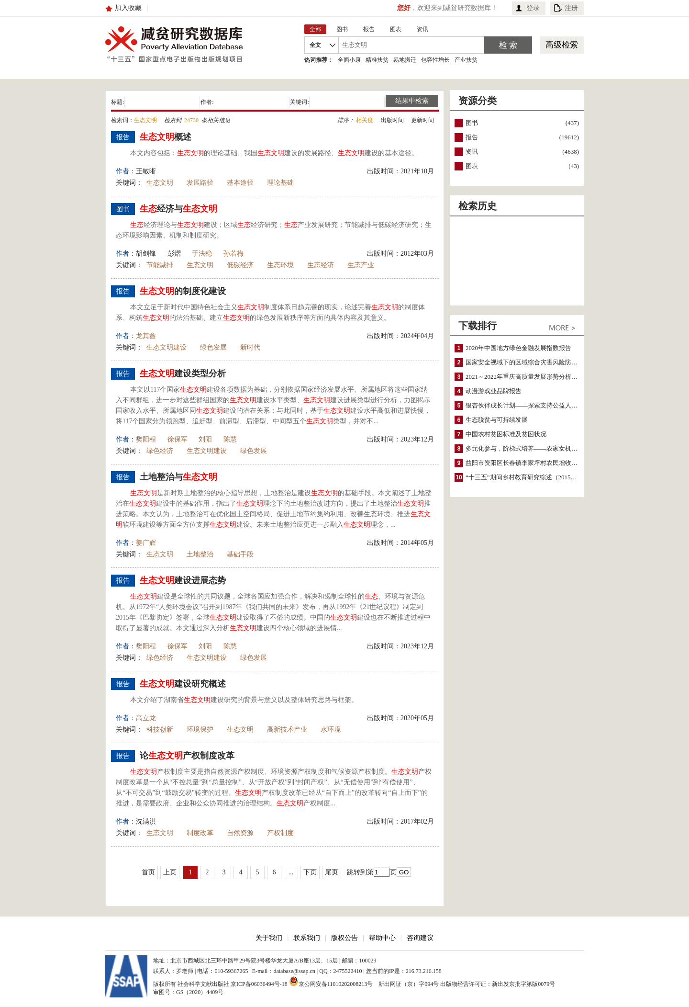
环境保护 (200, 729)
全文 (315, 45)
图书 (472, 122)
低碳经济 (240, 265)
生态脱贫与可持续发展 (497, 419)
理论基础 (280, 182)
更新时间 (422, 120)
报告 (472, 137)
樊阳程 (146, 439)
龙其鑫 (146, 335)
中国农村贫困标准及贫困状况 (506, 434)
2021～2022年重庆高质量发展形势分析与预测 (528, 376)
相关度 (364, 120)
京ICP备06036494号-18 (259, 984)
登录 (533, 7)
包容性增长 (435, 60)
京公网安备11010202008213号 (331, 981)
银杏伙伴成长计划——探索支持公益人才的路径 (531, 405)
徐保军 (177, 439)
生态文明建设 (166, 347)
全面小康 (349, 60)
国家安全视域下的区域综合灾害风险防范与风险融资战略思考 (549, 362)
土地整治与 (178, 477)
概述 (165, 137)
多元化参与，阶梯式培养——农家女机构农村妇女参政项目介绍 (553, 448)
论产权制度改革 (187, 755)
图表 (472, 166)
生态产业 (360, 265)
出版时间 (392, 120)
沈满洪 (146, 821)
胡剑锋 (146, 253)
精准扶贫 (377, 60)
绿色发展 (213, 347)
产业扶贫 (466, 60)
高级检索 (561, 44)
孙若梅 (233, 253)
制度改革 (200, 833)
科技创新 (159, 729)
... (291, 872)
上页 (170, 872)
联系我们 (306, 937)
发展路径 (200, 182)
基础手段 (240, 554)
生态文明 (159, 182)
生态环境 (280, 265)
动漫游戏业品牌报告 (494, 391)
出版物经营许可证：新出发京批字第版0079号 (497, 984)
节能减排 (159, 265)
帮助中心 (382, 937)
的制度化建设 (183, 291)
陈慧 (230, 439)
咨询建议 (420, 937)
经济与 (178, 209)
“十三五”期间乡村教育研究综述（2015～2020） (531, 477)
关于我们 (269, 937)
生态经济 (320, 265)
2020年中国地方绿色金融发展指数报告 (518, 347)
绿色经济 (159, 450)
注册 (571, 7)
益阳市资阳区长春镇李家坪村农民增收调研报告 (531, 462)
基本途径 (240, 182)
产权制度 (280, 833)
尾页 (331, 872)
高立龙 (146, 718)
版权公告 (344, 937)
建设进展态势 (183, 580)
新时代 (250, 347)
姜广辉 (146, 542)
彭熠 (174, 253)
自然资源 (240, 833)
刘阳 (205, 439)
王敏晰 (146, 171)
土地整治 (200, 554)
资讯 (472, 151)
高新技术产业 (287, 729)
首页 (148, 872)
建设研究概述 (183, 684)
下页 (310, 872)
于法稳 (202, 253)
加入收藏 (128, 7)
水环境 (331, 729)
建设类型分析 (183, 373)
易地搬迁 (404, 60)
